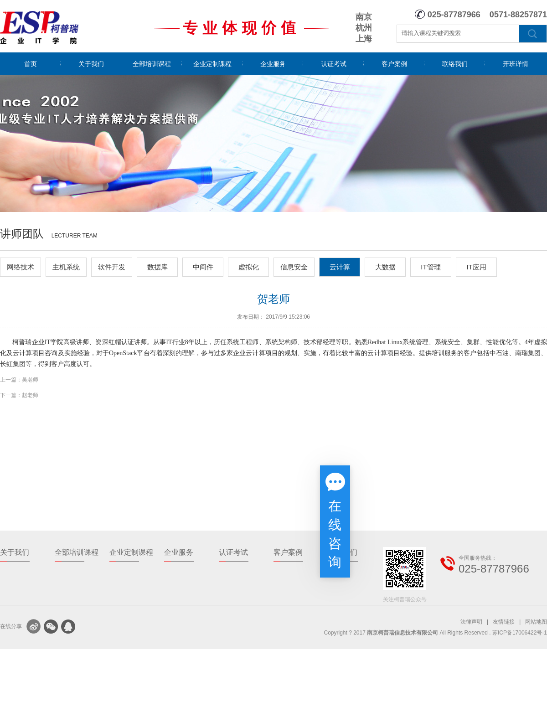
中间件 (203, 267)
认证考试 (333, 63)
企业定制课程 (212, 63)
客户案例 (394, 63)
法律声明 (471, 622)
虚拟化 (248, 267)
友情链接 (504, 622)
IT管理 (430, 267)
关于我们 (91, 63)
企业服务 (273, 63)
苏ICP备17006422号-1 (519, 633)
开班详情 (515, 63)
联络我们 (455, 63)
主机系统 (66, 267)
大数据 (385, 267)
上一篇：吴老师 (19, 380)
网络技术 (20, 267)
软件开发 (111, 267)
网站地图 (536, 622)
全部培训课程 (152, 63)
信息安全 (294, 267)
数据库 (157, 267)
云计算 (340, 267)
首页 (30, 63)
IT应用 (476, 267)
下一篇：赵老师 (19, 395)
